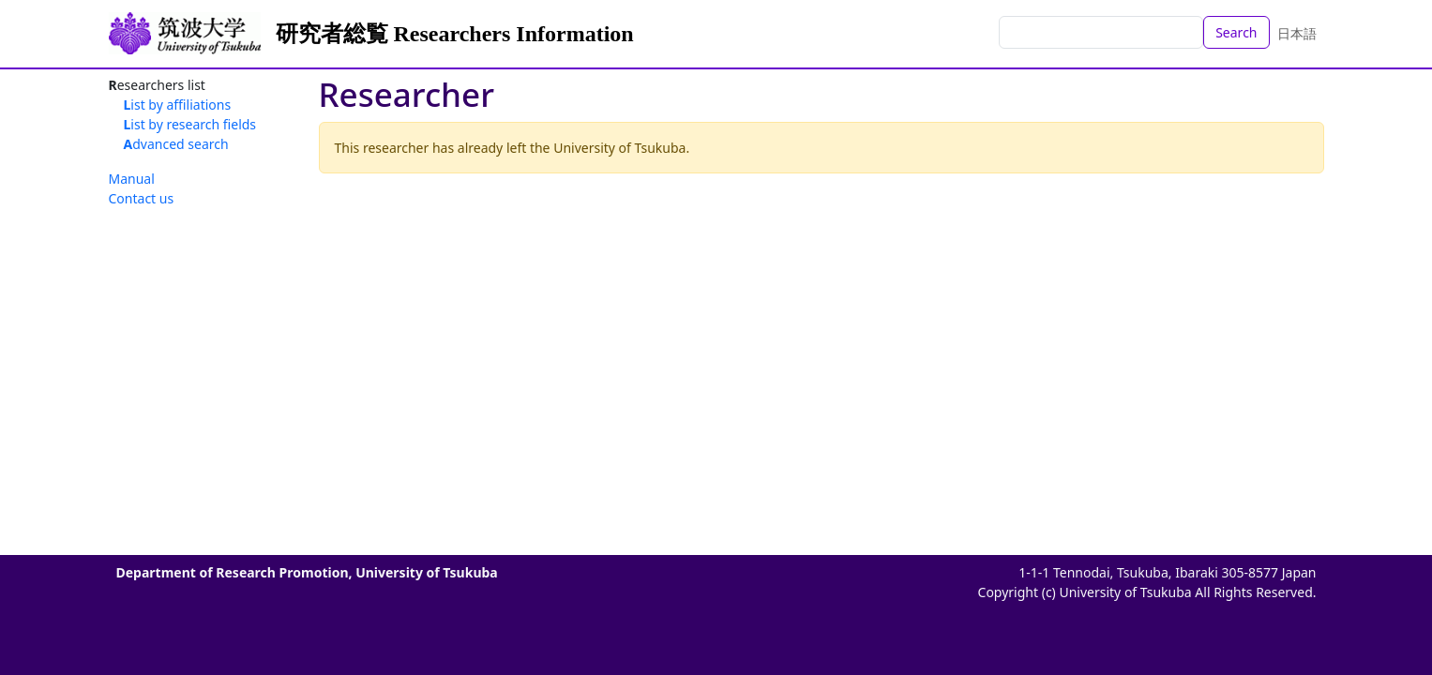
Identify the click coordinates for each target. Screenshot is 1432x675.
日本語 (1297, 33)
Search (1236, 32)
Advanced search (176, 144)
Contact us (141, 198)
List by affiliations (178, 104)
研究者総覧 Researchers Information (455, 34)
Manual (132, 179)
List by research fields (190, 124)
